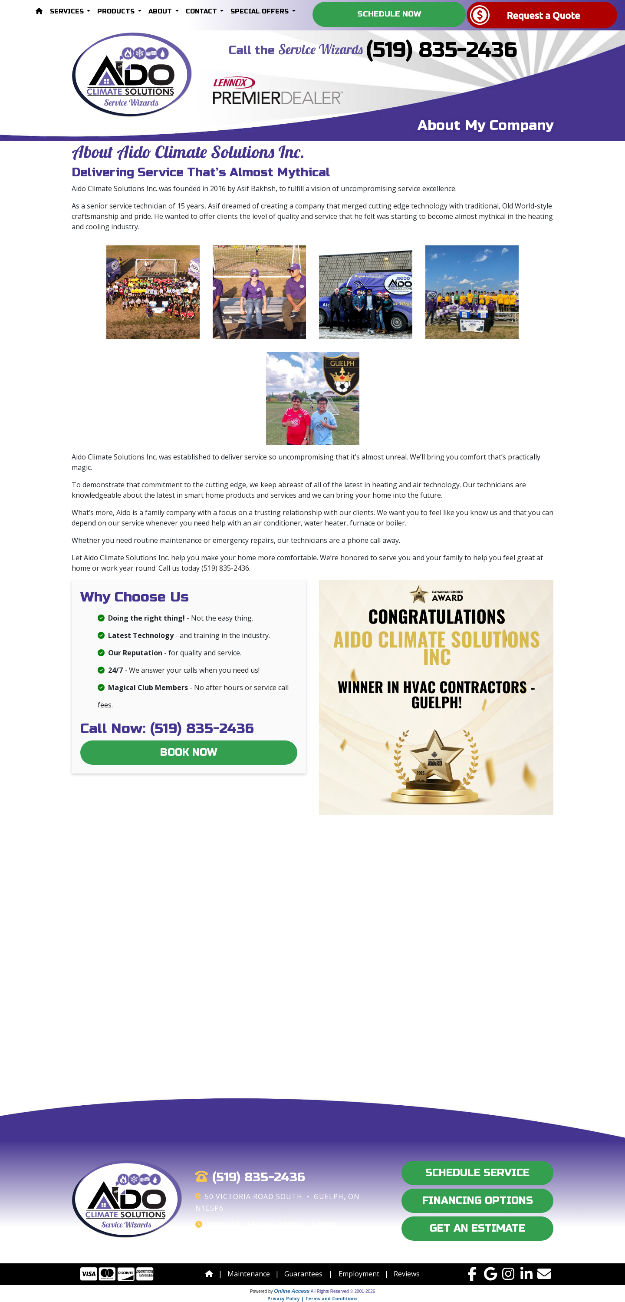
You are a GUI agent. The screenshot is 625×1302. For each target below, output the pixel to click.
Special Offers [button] (260, 11)
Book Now (188, 752)
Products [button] (116, 11)
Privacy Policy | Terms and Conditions (312, 1298)
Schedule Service (477, 1173)
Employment (359, 1274)
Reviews (407, 1274)
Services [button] (68, 11)
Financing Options (477, 1200)
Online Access (291, 1291)
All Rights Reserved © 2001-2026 (343, 1291)
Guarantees (303, 1274)
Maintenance (248, 1274)
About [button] (161, 11)
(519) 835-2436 (441, 50)
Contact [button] (202, 11)
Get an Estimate (477, 1228)
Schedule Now (389, 14)
